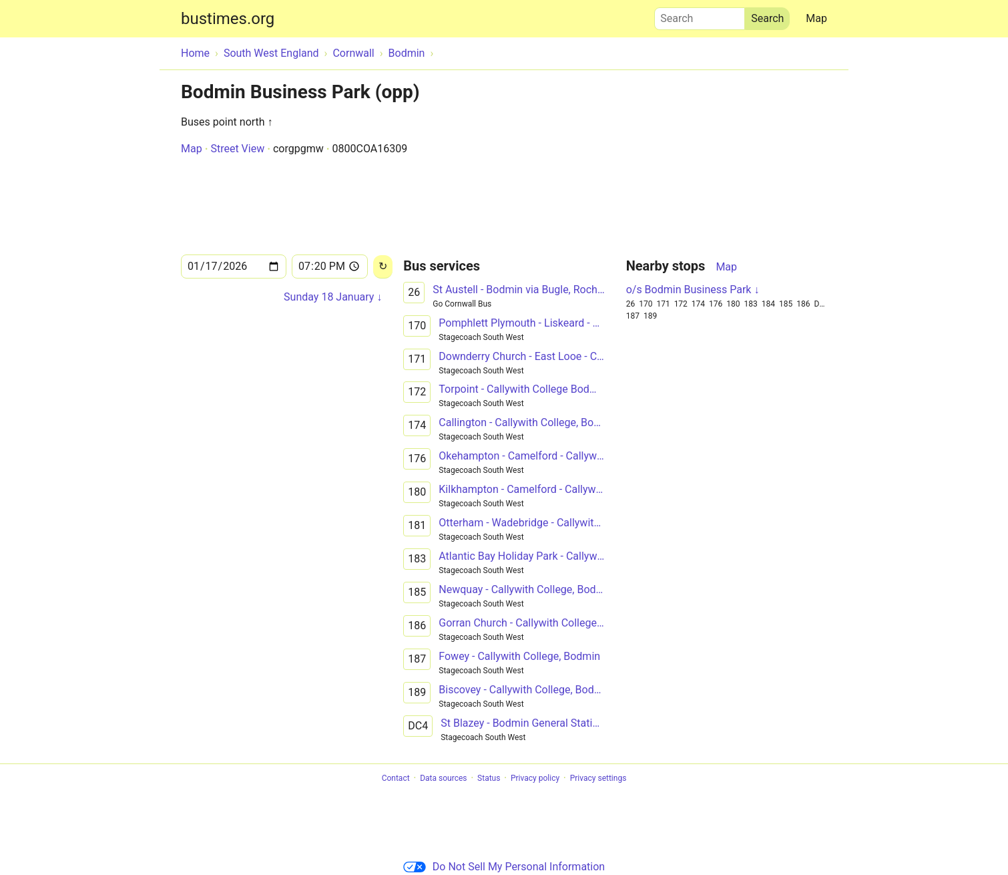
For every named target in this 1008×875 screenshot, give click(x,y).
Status (488, 778)
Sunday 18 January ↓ (333, 297)
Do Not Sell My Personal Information (504, 866)
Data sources (443, 778)
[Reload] (383, 267)
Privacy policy (535, 778)
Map (816, 18)
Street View (237, 148)
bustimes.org (227, 18)
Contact (396, 778)
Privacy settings (598, 778)
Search (699, 15)
